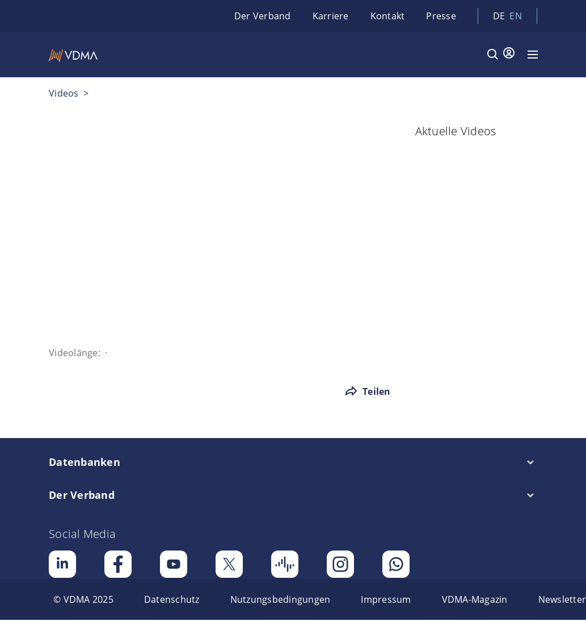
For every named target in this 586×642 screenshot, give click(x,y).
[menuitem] (83, 599)
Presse (441, 16)
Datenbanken (84, 462)
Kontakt (387, 16)
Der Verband (262, 16)
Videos (64, 93)
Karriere (331, 16)
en (515, 16)
